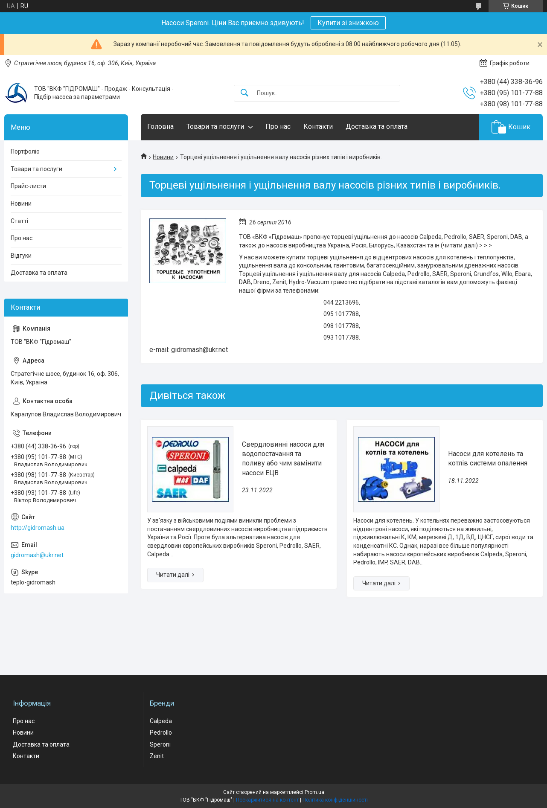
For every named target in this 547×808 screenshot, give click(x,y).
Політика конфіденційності (335, 800)
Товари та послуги (215, 126)
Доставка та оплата (376, 126)
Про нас (278, 126)
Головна (160, 126)
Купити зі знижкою (348, 23)
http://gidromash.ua (37, 527)
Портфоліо (25, 151)
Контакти (318, 126)
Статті (19, 221)
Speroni (160, 744)
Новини (163, 157)
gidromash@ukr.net (37, 555)
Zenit (157, 756)
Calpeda (161, 721)
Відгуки (21, 255)
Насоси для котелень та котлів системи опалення (487, 458)
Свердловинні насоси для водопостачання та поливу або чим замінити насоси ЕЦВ (283, 458)
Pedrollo (161, 732)
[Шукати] (244, 93)
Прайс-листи (28, 186)
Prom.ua (314, 792)
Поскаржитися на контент (267, 800)
